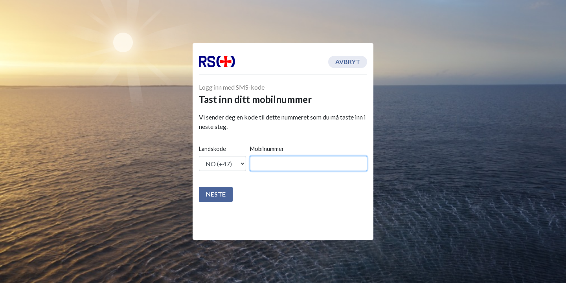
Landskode (212, 148)
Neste (216, 194)
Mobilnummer (267, 148)
